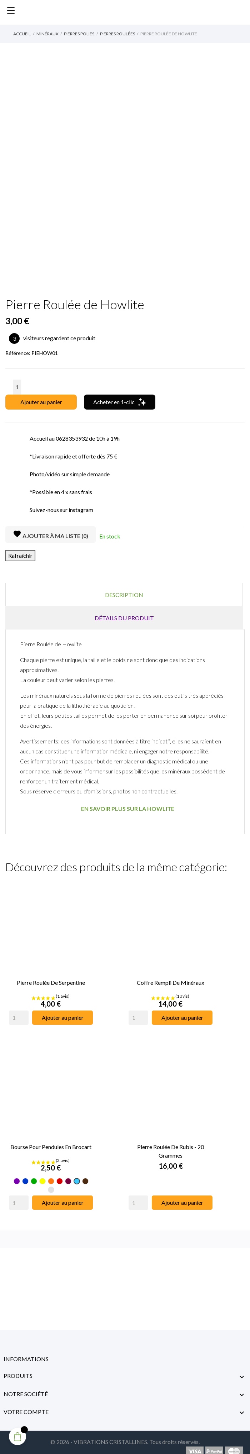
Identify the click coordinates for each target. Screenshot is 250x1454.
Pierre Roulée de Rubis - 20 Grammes (170, 1142)
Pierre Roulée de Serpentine (51, 978)
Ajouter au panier (41, 401)
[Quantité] (17, 387)
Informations (26, 1350)
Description (124, 594)
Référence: (17, 353)
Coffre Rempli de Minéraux (170, 978)
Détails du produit (124, 618)
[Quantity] (19, 1013)
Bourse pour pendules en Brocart (50, 1137)
